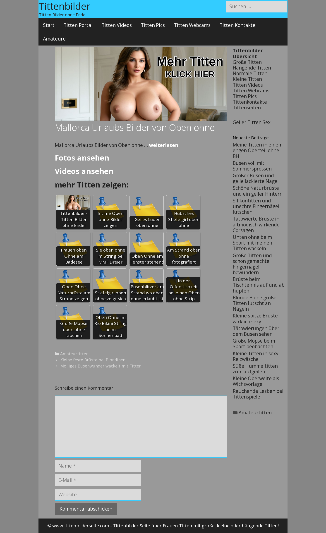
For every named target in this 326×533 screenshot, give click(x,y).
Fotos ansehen (82, 158)
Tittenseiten (247, 107)
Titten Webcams (192, 25)
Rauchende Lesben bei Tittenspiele (258, 394)
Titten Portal (78, 25)
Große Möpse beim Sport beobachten (254, 344)
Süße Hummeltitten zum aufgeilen (255, 369)
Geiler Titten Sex (252, 122)
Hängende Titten (252, 68)
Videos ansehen (84, 171)
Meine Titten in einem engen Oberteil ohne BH (258, 150)
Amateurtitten (74, 353)
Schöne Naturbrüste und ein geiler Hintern (258, 191)
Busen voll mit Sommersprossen (252, 166)
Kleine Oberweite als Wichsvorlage (256, 381)
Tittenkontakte (250, 102)
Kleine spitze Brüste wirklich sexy (255, 318)
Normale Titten (250, 73)
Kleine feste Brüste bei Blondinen (92, 360)
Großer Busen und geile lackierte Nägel (256, 178)
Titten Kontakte (237, 25)
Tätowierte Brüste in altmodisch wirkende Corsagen (256, 224)
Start (49, 25)
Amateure (54, 39)
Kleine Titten (247, 79)
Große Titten (247, 62)
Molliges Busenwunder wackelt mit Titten (100, 366)
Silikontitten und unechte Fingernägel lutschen (256, 206)
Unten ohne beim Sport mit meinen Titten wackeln (252, 243)
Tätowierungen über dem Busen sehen (256, 331)
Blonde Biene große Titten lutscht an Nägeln (254, 303)
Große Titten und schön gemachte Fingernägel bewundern (252, 264)
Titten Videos (117, 25)
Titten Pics (153, 25)
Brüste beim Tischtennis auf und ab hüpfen (259, 285)
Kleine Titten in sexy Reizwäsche (255, 356)
